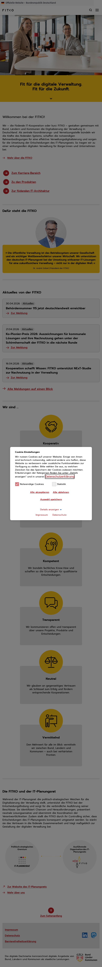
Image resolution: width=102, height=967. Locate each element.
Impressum (42, 515)
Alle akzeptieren (39, 492)
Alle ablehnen (61, 492)
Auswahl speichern (51, 499)
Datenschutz (59, 515)
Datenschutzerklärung (59, 476)
